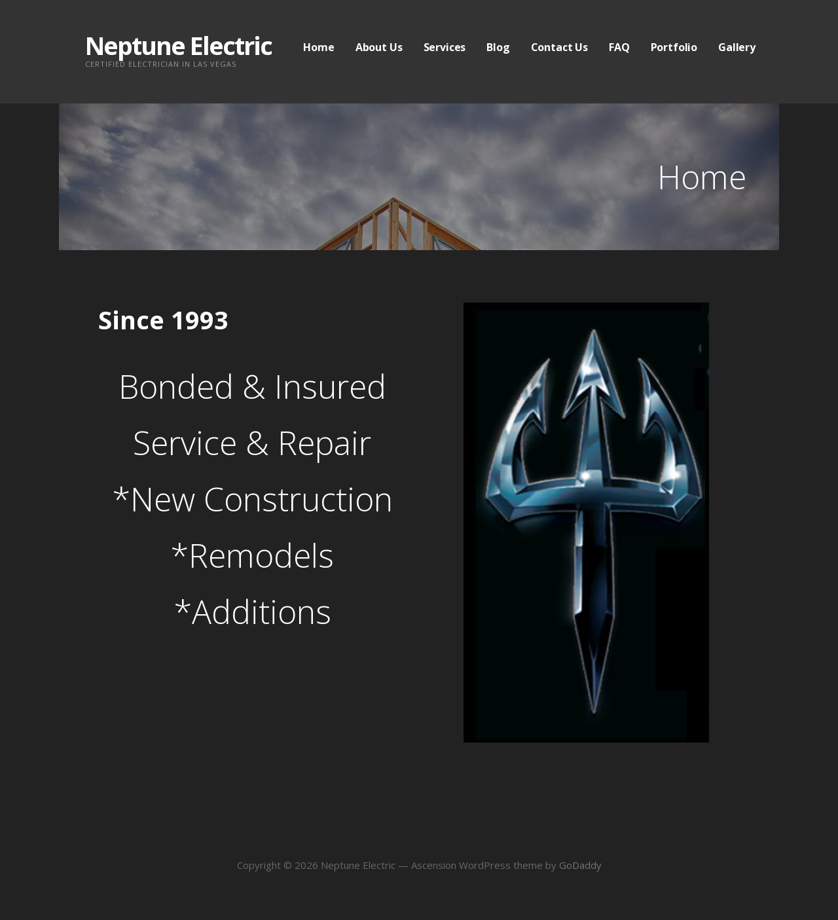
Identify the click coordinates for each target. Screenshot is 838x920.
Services (445, 47)
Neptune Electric (178, 45)
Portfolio (674, 47)
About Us (379, 47)
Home (318, 47)
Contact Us (559, 47)
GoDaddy (580, 865)
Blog (497, 47)
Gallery (737, 47)
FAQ (619, 47)
